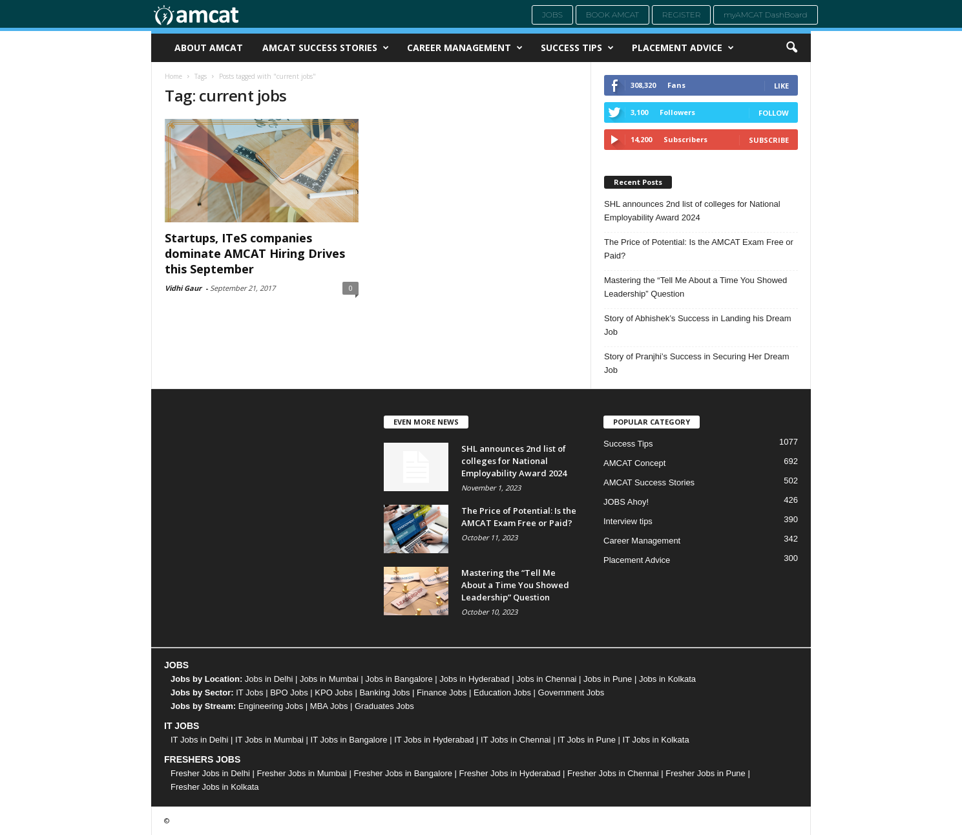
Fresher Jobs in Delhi (210, 773)
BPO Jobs (289, 692)
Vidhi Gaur (183, 288)
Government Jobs (571, 692)
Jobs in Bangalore (399, 679)
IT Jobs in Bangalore (349, 740)
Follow (773, 113)
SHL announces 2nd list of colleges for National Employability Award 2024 (692, 210)
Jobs (552, 14)
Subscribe (769, 140)
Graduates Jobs (384, 706)
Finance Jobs (441, 692)
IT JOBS (181, 726)
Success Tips (577, 48)
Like (781, 85)
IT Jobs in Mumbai (269, 740)
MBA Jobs (329, 706)
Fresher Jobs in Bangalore (403, 773)
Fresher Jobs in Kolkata (215, 787)
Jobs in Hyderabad (474, 679)
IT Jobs (249, 692)
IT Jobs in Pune (587, 740)
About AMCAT (208, 47)
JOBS (176, 665)
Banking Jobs (384, 692)
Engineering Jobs (270, 706)
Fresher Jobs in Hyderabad (510, 773)
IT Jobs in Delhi (199, 740)
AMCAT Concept (634, 463)
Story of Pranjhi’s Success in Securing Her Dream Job (696, 363)
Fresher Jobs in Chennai (613, 773)
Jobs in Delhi (269, 679)
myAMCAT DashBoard (766, 14)
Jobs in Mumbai (329, 679)
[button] (791, 48)
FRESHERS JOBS (202, 759)
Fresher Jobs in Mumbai (301, 773)
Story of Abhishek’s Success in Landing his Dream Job (697, 325)
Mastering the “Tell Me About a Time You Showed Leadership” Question (695, 287)
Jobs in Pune (607, 679)
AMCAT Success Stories (325, 48)
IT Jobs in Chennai (515, 740)
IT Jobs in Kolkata (656, 740)
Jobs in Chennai (546, 679)
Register (681, 14)
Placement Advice (683, 48)
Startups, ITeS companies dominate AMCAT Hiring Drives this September (255, 253)
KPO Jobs (334, 692)
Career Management (465, 48)
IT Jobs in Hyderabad (434, 740)
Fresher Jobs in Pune (705, 773)
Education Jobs (502, 692)
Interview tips (628, 521)
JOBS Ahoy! (626, 502)
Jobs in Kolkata (667, 679)
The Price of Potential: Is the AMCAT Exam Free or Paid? (698, 248)
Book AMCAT (613, 14)
